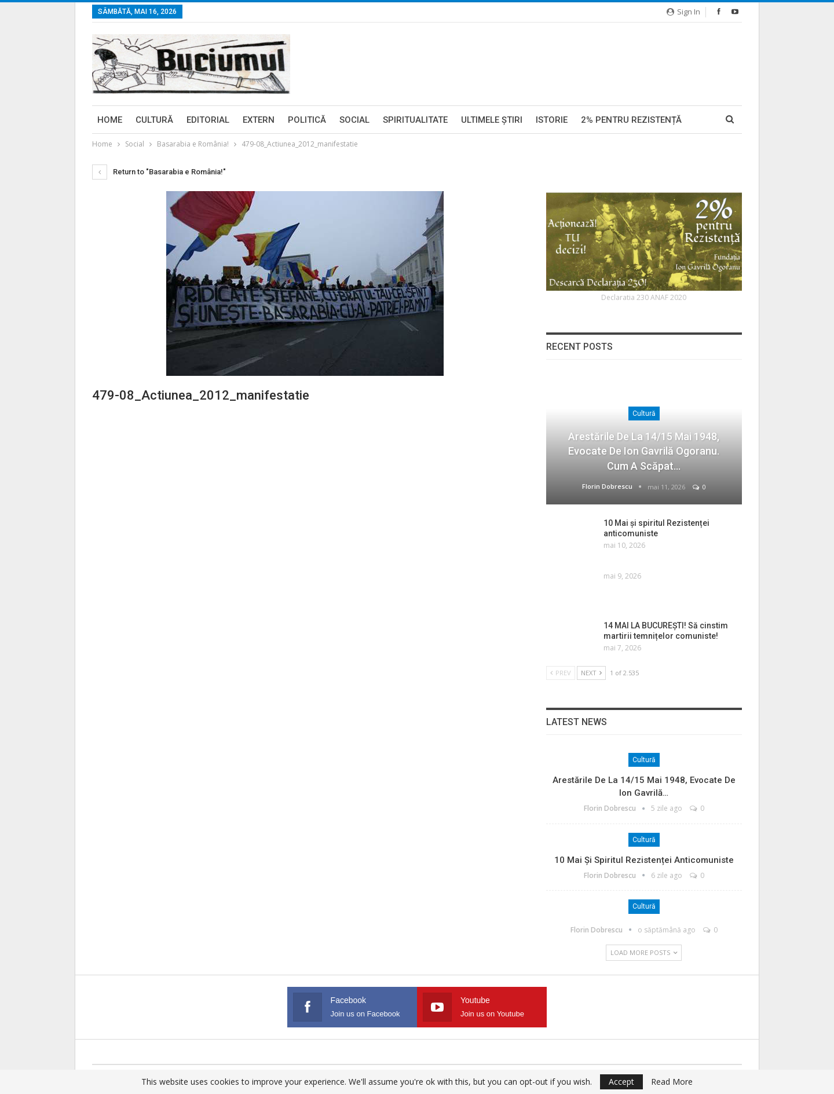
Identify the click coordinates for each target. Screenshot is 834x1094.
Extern (259, 120)
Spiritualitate (415, 120)
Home (109, 120)
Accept (621, 1081)
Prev (560, 672)
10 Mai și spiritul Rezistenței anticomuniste (644, 860)
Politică (307, 120)
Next (591, 672)
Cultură (154, 120)
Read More (672, 1082)
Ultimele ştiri (491, 120)
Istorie (552, 120)
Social (354, 120)
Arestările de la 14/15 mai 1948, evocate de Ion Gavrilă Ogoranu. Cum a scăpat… (643, 450)
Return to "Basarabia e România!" (159, 171)
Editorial (207, 120)
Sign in (683, 11)
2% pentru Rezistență (631, 120)
